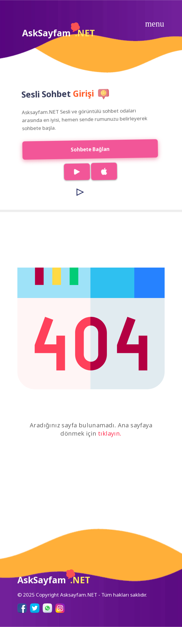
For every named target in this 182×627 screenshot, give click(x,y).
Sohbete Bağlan (87, 149)
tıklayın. (110, 433)
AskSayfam (58, 30)
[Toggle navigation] (154, 23)
